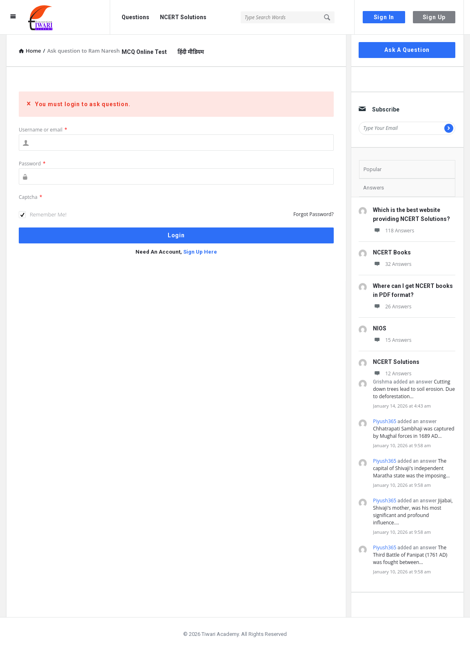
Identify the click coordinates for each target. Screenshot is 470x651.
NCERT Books (392, 252)
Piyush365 (384, 421)
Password (32, 163)
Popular (372, 169)
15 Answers (392, 340)
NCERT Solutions (183, 17)
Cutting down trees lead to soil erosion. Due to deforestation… (414, 389)
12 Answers (392, 373)
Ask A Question (407, 50)
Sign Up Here (200, 252)
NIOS (379, 328)
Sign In (384, 17)
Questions (135, 17)
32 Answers (392, 264)
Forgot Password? (313, 214)
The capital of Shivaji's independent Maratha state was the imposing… (411, 468)
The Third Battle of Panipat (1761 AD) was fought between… (410, 555)
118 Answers (393, 230)
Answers (373, 188)
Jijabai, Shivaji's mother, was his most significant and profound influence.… (412, 511)
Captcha (30, 197)
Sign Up (434, 17)
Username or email (43, 129)
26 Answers (392, 306)
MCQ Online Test (144, 52)
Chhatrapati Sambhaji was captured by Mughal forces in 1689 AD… (413, 432)
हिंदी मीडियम (190, 52)
